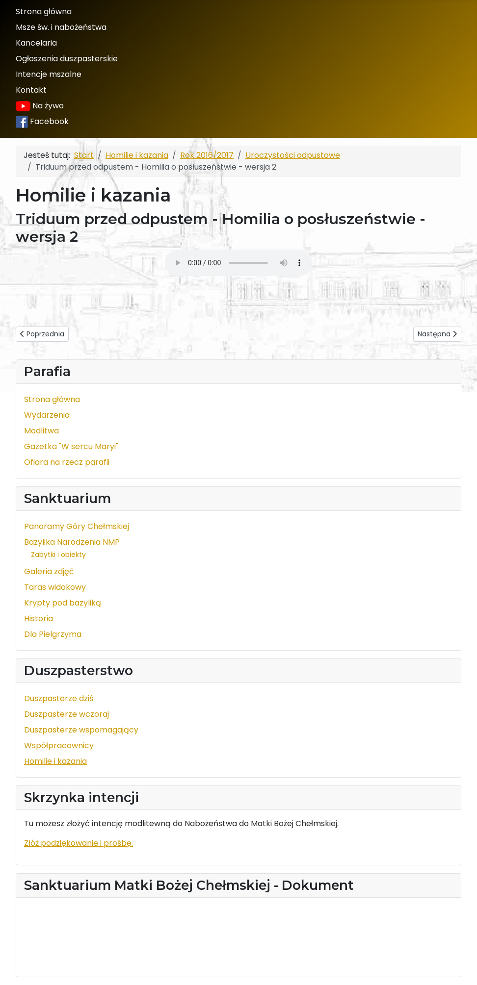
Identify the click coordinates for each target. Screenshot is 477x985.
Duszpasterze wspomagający (81, 729)
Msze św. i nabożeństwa (61, 27)
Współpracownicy (59, 745)
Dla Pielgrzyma (52, 634)
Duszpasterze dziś (58, 698)
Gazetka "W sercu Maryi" (71, 446)
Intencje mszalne (48, 74)
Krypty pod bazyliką (62, 602)
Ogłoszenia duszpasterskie (67, 58)
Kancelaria (36, 43)
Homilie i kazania (55, 761)
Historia (38, 618)
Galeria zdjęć (49, 571)
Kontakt (31, 90)
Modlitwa (41, 430)
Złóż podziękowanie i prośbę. (78, 843)
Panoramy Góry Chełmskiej (76, 526)
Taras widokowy (55, 587)
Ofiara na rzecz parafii (66, 462)
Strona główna (44, 11)
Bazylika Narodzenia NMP (72, 542)
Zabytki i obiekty (58, 554)
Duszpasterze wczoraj (66, 714)
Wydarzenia (47, 415)
